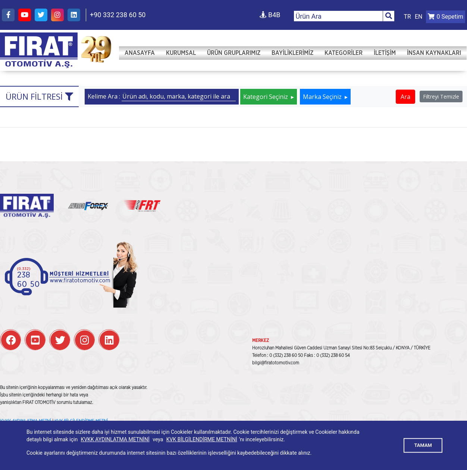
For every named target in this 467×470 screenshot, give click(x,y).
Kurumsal (181, 53)
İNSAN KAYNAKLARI (434, 53)
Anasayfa (140, 53)
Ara (405, 97)
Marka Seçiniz (323, 97)
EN (419, 16)
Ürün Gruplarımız (233, 53)
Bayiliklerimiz (292, 53)
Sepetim (445, 16)
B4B (270, 15)
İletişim (385, 53)
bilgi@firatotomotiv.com (275, 363)
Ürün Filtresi (39, 96)
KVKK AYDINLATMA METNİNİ (115, 439)
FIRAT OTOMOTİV (39, 50)
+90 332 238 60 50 (117, 15)
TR (407, 16)
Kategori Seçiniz (266, 97)
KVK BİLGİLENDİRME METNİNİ (201, 439)
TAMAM (423, 445)
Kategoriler (344, 53)
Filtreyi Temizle (441, 96)
